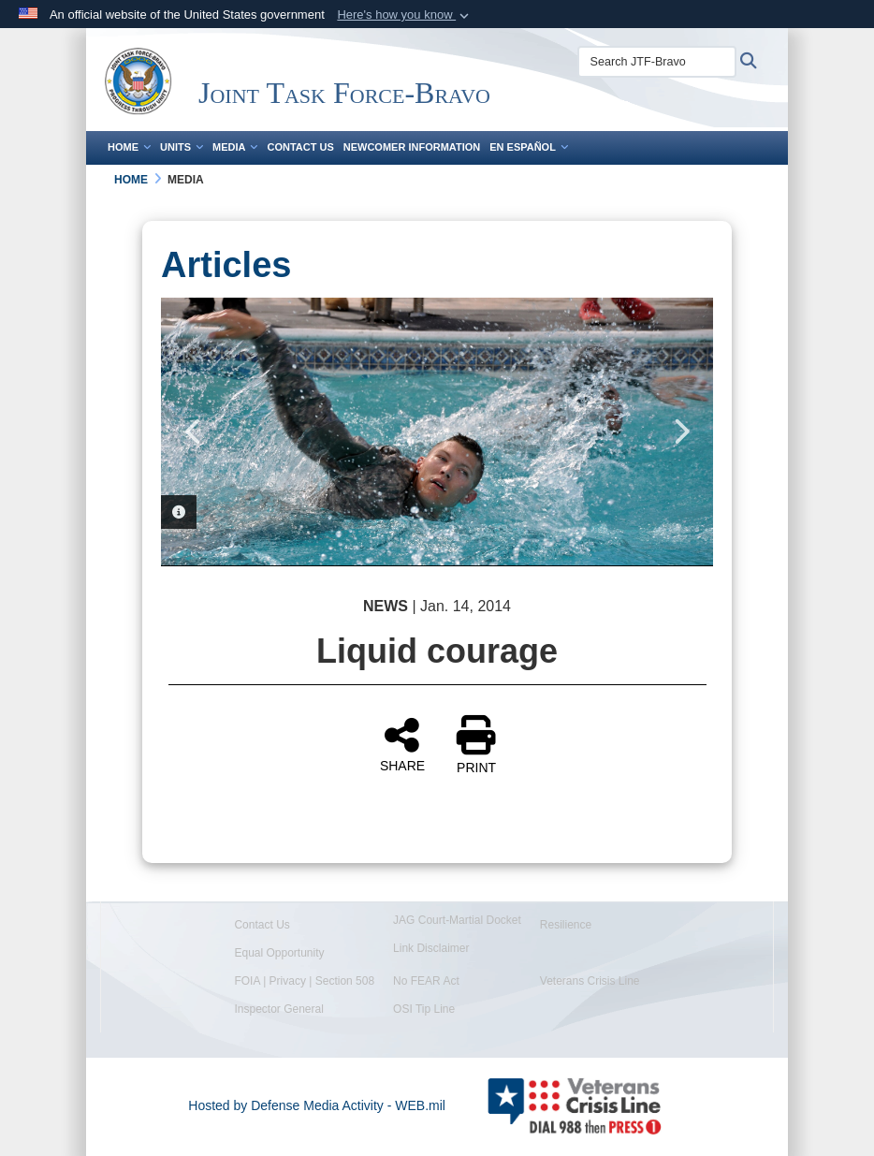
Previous (193, 431)
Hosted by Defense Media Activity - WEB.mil (316, 1105)
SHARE (402, 744)
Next (680, 431)
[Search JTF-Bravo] (656, 62)
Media (234, 147)
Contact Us (300, 147)
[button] (405, 15)
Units (181, 147)
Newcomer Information (411, 147)
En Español (528, 147)
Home (129, 147)
